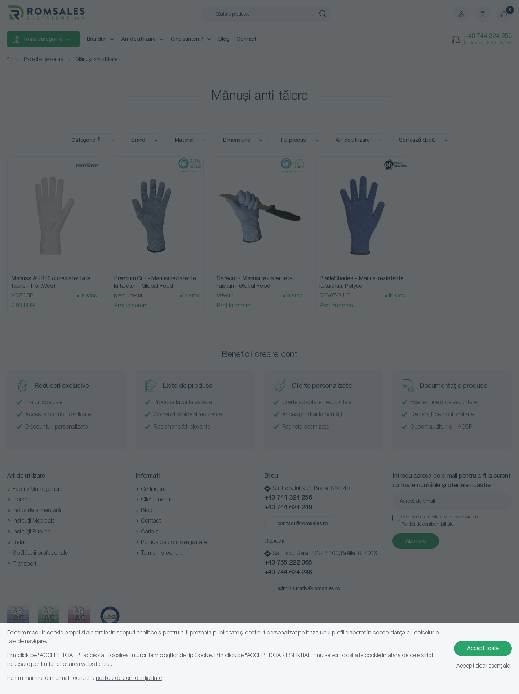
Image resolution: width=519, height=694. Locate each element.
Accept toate (483, 648)
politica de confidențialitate (129, 678)
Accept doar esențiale (483, 666)
